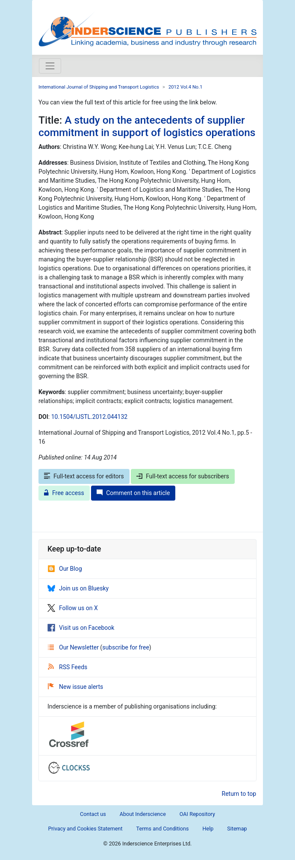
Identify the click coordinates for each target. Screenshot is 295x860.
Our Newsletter (74, 647)
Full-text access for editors (84, 476)
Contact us (93, 814)
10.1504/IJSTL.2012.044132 (89, 416)
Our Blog (64, 568)
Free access (64, 492)
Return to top (239, 793)
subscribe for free (125, 647)
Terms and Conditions (162, 828)
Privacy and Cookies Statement (85, 828)
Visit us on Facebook (80, 627)
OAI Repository (197, 814)
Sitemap (237, 828)
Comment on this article (133, 492)
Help (207, 828)
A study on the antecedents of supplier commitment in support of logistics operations (146, 126)
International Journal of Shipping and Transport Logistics (98, 87)
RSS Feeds (67, 667)
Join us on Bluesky (78, 588)
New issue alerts (75, 686)
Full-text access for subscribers (182, 476)
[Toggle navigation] (50, 66)
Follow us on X (72, 608)
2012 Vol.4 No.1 (185, 87)
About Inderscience (143, 814)
